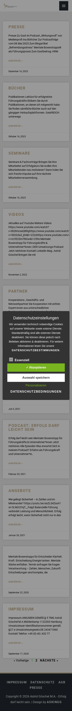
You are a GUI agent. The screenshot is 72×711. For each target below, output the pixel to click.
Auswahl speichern (36, 377)
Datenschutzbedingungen (36, 391)
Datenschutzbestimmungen (36, 350)
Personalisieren (36, 385)
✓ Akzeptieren (36, 367)
